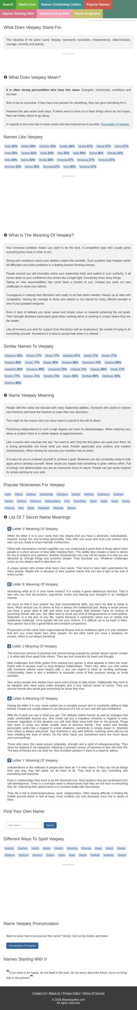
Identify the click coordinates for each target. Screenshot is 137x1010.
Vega (10, 152)
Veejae (71, 507)
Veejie (46, 848)
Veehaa (31, 494)
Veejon (121, 848)
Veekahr (108, 854)
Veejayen (13, 369)
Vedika (67, 146)
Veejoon (23, 854)
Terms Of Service (94, 993)
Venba (46, 159)
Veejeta (51, 375)
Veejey (70, 375)
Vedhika (47, 146)
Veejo (98, 848)
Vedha (28, 146)
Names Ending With (54, 13)
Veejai (52, 355)
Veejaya (70, 362)
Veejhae (90, 375)
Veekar (121, 854)
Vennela (51, 166)
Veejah (33, 355)
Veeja (30, 507)
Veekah (95, 854)
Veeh (7, 494)
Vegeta (28, 152)
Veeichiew (79, 500)
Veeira (126, 500)
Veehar (75, 494)
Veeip (114, 500)
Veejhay (12, 382)
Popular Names (98, 4)
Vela (63, 152)
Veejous (37, 854)
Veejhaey (111, 375)
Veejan (109, 355)
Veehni (8, 500)
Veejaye (113, 362)
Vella (10, 159)
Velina (96, 152)
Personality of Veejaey (115, 124)
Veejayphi (57, 369)
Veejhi (35, 848)
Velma (28, 159)
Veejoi (109, 848)
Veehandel (46, 494)
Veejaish (71, 355)
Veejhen (22, 848)
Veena (103, 146)
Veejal (91, 355)
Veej (21, 507)
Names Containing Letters (61, 4)
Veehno (21, 500)
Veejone (9, 854)
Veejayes (35, 369)
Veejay (50, 362)
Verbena (87, 166)
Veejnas (86, 848)
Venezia (106, 159)
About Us (54, 993)
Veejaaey (44, 507)
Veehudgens (53, 500)
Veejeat (78, 369)
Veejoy (50, 854)
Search (8, 4)
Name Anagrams (87, 13)
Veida (47, 152)
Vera (69, 166)
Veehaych (103, 494)
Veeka (83, 854)
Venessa (86, 159)
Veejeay (98, 369)
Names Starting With (18, 13)
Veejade (58, 507)
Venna (32, 166)
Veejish (58, 848)
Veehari (89, 494)
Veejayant (91, 362)
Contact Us (39, 993)
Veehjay (118, 494)
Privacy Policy (72, 993)
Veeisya (9, 507)
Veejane (12, 362)
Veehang (62, 494)
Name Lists (27, 4)
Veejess (31, 375)
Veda (10, 146)
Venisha (12, 166)
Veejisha (72, 848)
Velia (79, 152)
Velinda (115, 152)
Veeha (85, 146)
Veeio (104, 500)
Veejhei (9, 848)
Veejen (12, 375)
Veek (72, 854)
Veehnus (35, 500)
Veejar (32, 362)
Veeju (61, 854)
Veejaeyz (13, 355)
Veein (93, 500)
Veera (121, 146)
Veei (67, 500)
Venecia (65, 159)
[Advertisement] (68, 64)
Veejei (117, 369)
